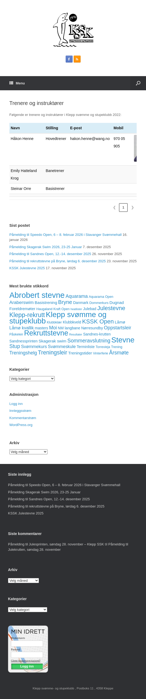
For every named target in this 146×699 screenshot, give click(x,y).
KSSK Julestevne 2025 (27, 268)
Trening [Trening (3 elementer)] (116, 347)
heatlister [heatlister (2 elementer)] (76, 309)
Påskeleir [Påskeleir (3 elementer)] (16, 334)
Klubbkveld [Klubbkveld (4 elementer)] (72, 322)
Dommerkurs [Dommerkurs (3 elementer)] (99, 303)
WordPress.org (20, 425)
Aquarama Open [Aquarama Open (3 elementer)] (101, 297)
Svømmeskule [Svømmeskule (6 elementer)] (62, 346)
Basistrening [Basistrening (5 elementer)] (46, 302)
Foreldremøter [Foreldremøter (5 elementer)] (22, 308)
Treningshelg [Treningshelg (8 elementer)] (23, 353)
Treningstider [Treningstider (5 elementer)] (80, 353)
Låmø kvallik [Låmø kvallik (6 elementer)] (21, 327)
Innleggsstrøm (20, 411)
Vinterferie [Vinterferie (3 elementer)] (100, 353)
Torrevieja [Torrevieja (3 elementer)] (103, 347)
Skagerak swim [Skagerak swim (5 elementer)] (52, 341)
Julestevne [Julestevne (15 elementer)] (111, 308)
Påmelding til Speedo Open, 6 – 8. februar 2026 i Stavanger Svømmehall (65, 235)
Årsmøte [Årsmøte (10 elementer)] (119, 353)
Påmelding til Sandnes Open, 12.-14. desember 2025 (50, 254)
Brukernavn (18, 637)
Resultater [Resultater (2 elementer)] (75, 334)
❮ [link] (114, 207)
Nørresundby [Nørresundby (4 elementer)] (92, 328)
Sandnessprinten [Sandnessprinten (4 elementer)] (23, 341)
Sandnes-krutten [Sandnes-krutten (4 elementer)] (97, 334)
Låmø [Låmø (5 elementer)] (120, 322)
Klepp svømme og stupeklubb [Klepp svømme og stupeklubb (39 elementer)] (57, 317)
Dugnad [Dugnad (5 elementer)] (116, 302)
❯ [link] (132, 207)
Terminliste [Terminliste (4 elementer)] (85, 347)
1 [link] (123, 207)
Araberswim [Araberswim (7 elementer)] (21, 302)
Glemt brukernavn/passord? (26, 660)
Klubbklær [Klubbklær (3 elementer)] (54, 322)
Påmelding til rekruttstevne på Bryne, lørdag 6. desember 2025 (57, 261)
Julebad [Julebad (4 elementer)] (89, 309)
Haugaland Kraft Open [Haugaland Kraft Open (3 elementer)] (53, 309)
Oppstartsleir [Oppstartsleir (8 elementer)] (117, 327)
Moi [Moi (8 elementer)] (53, 327)
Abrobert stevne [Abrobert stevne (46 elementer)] (37, 295)
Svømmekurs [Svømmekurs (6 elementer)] (34, 346)
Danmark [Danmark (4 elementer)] (80, 302)
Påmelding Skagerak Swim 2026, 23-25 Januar (45, 247)
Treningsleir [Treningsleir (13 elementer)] (52, 352)
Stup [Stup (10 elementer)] (14, 346)
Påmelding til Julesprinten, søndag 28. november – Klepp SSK (56, 544)
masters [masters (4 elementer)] (41, 328)
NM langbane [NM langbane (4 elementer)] (69, 328)
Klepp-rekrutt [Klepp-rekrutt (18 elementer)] (27, 314)
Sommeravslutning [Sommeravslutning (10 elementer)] (88, 340)
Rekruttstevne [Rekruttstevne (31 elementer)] (46, 333)
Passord (15, 649)
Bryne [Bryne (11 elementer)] (65, 302)
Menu (17, 83)
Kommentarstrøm (22, 418)
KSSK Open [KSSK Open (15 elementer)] (98, 321)
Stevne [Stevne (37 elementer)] (123, 340)
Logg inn (16, 404)
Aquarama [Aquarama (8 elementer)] (77, 296)
